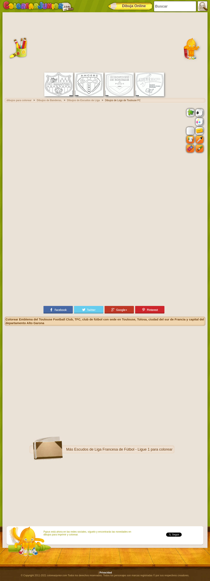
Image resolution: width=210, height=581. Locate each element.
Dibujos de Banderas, (49, 100)
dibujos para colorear (19, 100)
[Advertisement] (105, 42)
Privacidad (105, 572)
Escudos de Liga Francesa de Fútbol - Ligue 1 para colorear (123, 449)
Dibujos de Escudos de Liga (83, 100)
